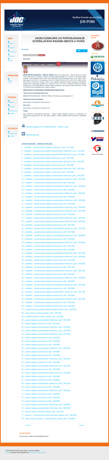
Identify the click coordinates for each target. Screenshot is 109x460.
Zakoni (10, 60)
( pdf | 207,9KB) (67, 147)
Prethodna (27, 425)
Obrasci (29, 127)
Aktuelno (11, 48)
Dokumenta (12, 52)
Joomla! (7, 452)
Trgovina (11, 106)
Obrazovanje (12, 111)
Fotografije (12, 133)
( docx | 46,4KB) (78, 151)
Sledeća (82, 425)
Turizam (11, 102)
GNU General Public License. (37, 452)
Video (12, 136)
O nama (10, 43)
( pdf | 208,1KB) (67, 158)
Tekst (28, 135)
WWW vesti (10, 81)
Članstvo (11, 56)
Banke (13, 113)
